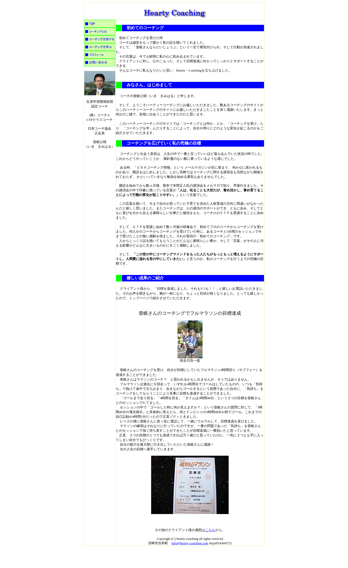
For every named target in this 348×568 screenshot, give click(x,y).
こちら (210, 530)
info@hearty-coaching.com (190, 543)
